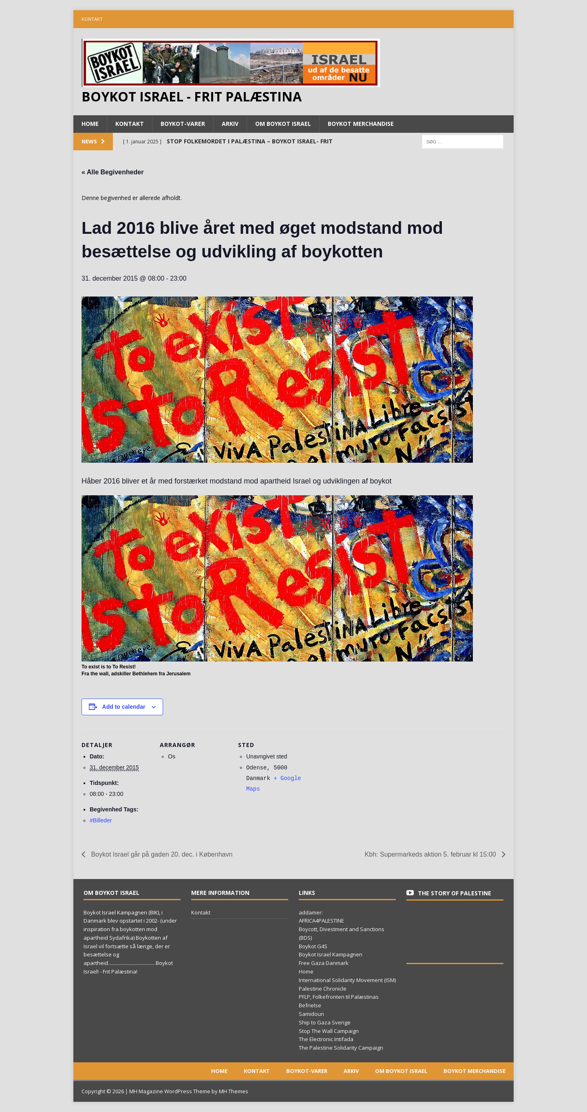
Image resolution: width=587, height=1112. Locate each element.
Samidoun (311, 1014)
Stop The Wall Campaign (329, 1031)
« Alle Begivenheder (112, 172)
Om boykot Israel (283, 123)
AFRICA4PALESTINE (321, 920)
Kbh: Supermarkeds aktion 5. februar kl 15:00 (431, 854)
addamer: (311, 912)
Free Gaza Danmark (324, 963)
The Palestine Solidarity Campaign (341, 1047)
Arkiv (230, 123)
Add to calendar (124, 706)
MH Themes (233, 1091)
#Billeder (101, 820)
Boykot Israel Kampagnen (330, 954)
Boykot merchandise (361, 123)
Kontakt (92, 19)
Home (90, 123)
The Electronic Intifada (326, 1039)
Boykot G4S (313, 946)
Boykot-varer (183, 123)
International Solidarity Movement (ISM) (347, 980)
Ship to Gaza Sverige (325, 1022)
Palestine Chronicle (322, 988)
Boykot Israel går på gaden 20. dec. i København (160, 854)
